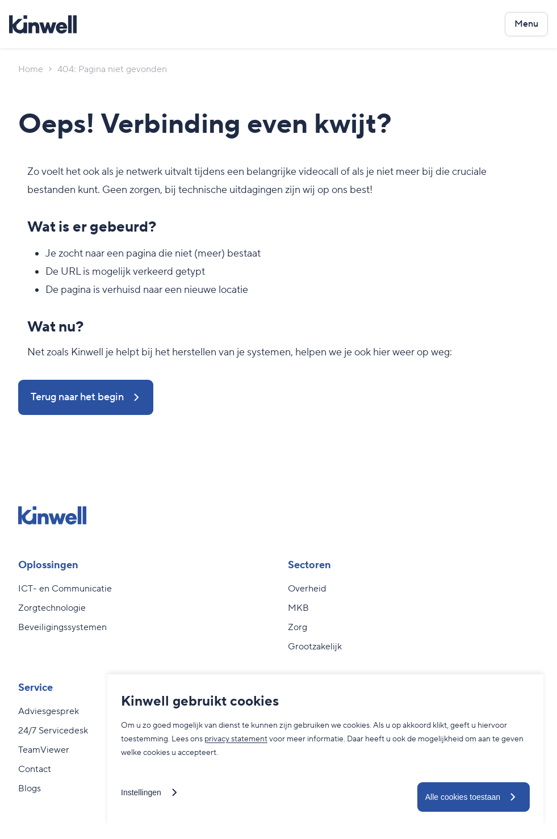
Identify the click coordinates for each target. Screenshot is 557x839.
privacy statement (235, 739)
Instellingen (141, 792)
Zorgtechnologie (52, 608)
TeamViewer (43, 750)
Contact (34, 769)
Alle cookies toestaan (462, 797)
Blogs (29, 788)
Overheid (307, 589)
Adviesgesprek (48, 711)
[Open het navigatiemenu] (526, 24)
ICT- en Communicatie (65, 589)
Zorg (297, 627)
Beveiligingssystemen (62, 627)
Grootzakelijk (315, 646)
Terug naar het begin (77, 397)
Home (30, 69)
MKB (298, 608)
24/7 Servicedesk (53, 730)
